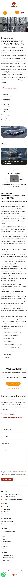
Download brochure (10, 88)
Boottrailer (6, 560)
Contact (5, 548)
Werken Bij (6, 546)
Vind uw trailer (5, 13)
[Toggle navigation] (17, 12)
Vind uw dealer (11, 13)
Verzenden (8, 479)
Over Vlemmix (7, 541)
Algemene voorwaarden (10, 572)
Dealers (5, 544)
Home (5, 539)
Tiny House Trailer (8, 555)
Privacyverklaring (19, 572)
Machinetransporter (8, 557)
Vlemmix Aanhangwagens (18, 570)
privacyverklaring (21, 474)
